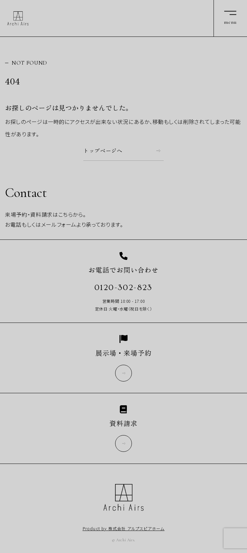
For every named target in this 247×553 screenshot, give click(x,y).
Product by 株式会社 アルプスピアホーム (124, 528)
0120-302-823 (123, 287)
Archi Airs (17, 18)
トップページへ (102, 150)
